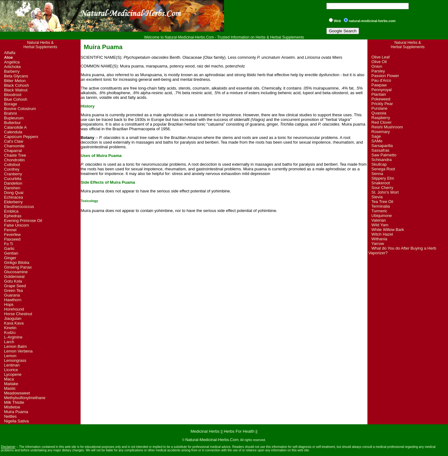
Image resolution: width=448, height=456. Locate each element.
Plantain (378, 94)
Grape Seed (15, 285)
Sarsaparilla (382, 145)
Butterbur (12, 122)
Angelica (12, 62)
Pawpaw (379, 85)
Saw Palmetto (383, 155)
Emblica (11, 211)
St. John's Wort (385, 192)
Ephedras (12, 216)
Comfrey (11, 169)
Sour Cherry (382, 187)
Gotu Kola (13, 281)
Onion (376, 66)
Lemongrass (15, 360)
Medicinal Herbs (206, 431)
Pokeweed (380, 99)
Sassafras (380, 150)
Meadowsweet (17, 393)
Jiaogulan (12, 318)
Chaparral (13, 150)
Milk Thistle (14, 402)
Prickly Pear (382, 103)
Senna (377, 173)
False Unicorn (16, 225)
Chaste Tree (15, 155)
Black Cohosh (16, 85)
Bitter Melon (15, 80)
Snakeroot (380, 183)
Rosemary (380, 131)
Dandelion (13, 183)
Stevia (377, 197)
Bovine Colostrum (20, 108)
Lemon (10, 355)
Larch (9, 341)
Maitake (11, 383)
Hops (8, 304)
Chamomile (14, 146)
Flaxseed (12, 239)
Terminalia (380, 206)
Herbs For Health (239, 431)
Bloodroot (12, 94)
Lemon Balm (15, 346)
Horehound (14, 309)
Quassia (378, 113)
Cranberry (13, 174)
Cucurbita (12, 178)
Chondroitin (14, 160)
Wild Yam (379, 225)
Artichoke (12, 66)
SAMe (376, 141)
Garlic (9, 248)
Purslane (379, 108)
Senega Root (383, 169)
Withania (379, 239)
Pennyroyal (381, 89)
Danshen (12, 188)
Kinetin (10, 327)
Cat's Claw (13, 141)
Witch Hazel (382, 234)
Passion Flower (385, 75)
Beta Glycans (16, 76)
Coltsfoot (12, 164)
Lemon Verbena (18, 351)
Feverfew (12, 234)
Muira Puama (16, 411)
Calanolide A (15, 127)
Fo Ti (8, 244)
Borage (10, 104)
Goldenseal (14, 276)
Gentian (11, 253)
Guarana (12, 295)
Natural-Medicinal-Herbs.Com (212, 439)
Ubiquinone (381, 215)
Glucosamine (16, 271)
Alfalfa (9, 52)
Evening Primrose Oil (23, 220)
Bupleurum (14, 118)
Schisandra (381, 159)
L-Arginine (13, 337)
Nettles (10, 416)
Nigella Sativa (16, 421)
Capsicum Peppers (21, 136)
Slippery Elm (382, 178)
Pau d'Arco (381, 80)
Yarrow (377, 243)
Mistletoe (12, 407)
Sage (376, 136)
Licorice (11, 369)
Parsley (378, 71)
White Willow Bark (387, 229)
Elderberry (13, 202)
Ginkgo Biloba (16, 262)
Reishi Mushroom (387, 127)
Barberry (12, 71)
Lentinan (12, 365)
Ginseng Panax (18, 267)
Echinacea (13, 197)
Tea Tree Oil (382, 201)
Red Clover (381, 122)
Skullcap (379, 164)
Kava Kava (14, 323)
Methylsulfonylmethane (24, 397)
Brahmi (10, 113)
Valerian (378, 220)
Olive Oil (379, 61)
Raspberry (380, 117)
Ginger (10, 258)
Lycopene (12, 374)
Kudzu (10, 332)
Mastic (10, 388)
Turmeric (379, 211)
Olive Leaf (380, 57)
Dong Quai (13, 192)
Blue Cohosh (15, 99)
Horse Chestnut (18, 313)
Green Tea (13, 290)
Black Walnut (15, 90)
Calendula (13, 132)
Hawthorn (12, 299)
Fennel (10, 230)
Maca (9, 379)
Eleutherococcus (19, 206)
